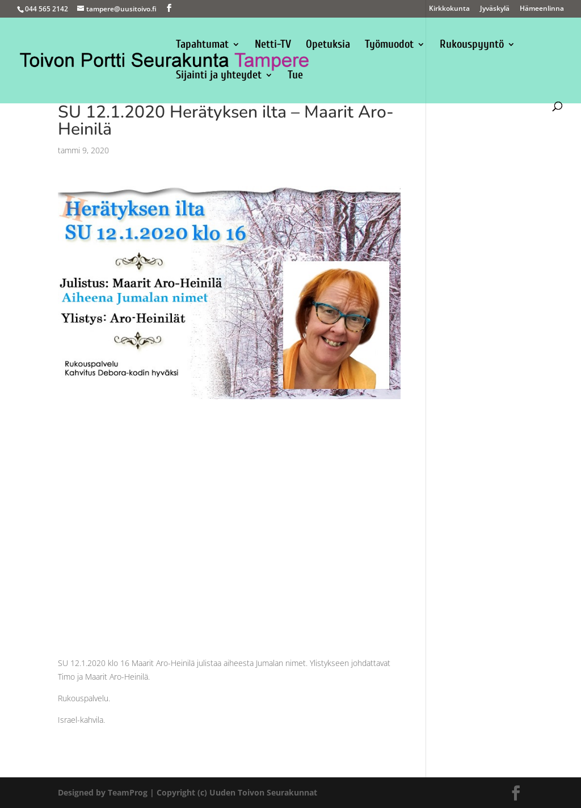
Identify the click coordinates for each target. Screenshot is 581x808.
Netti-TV (273, 45)
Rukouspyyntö (472, 45)
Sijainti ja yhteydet (219, 76)
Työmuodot (389, 45)
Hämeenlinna (542, 9)
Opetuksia (328, 45)
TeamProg (128, 792)
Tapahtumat (202, 45)
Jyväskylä (495, 9)
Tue (295, 76)
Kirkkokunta (449, 9)
